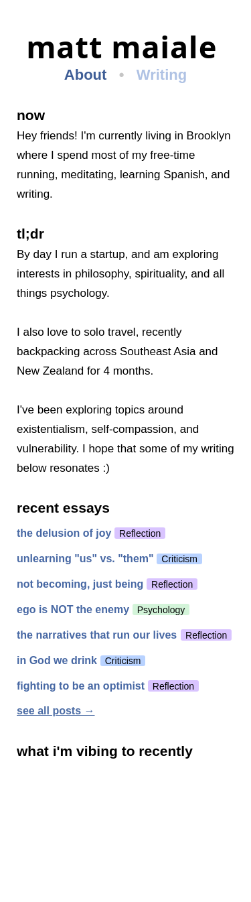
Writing (162, 74)
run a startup (92, 254)
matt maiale (121, 47)
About (85, 74)
